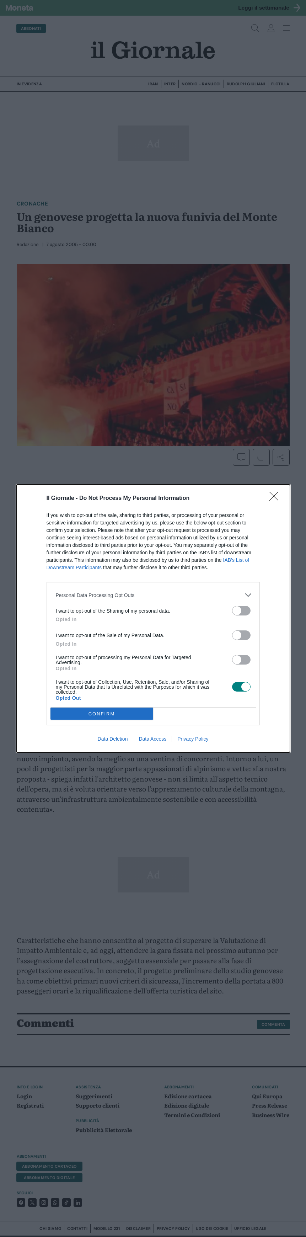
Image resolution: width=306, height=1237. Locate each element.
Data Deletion (113, 739)
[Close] (276, 498)
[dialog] (153, 618)
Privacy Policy (192, 739)
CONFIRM (101, 713)
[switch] (241, 610)
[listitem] (153, 595)
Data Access (152, 739)
